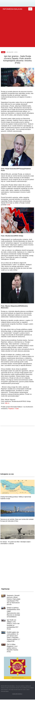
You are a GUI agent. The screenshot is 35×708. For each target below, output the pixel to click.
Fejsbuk (11, 408)
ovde (8, 205)
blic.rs (7, 403)
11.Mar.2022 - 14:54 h (12, 52)
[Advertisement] (17, 29)
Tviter (17, 408)
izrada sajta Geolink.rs (17, 693)
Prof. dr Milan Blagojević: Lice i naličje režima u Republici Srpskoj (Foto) (12, 648)
